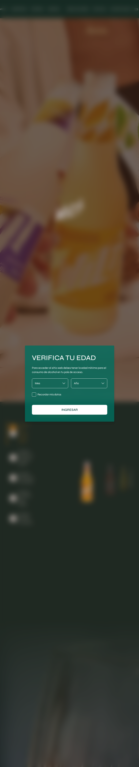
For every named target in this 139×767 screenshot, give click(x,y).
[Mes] (50, 383)
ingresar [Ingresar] (69, 410)
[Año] (89, 383)
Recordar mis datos (49, 394)
